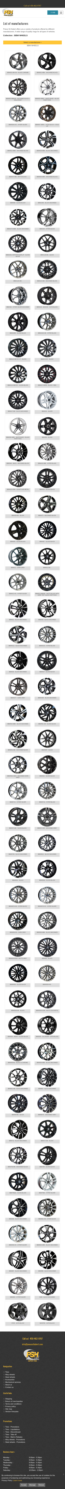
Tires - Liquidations (12, 1429)
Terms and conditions (12, 1404)
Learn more (17, 1480)
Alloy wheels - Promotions (14, 1439)
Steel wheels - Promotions (14, 1442)
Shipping (8, 1399)
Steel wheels (9, 1377)
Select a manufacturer (33, 42)
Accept (23, 1485)
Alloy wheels (9, 1374)
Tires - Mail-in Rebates (13, 1437)
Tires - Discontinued (12, 1432)
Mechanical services (12, 1382)
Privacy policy (10, 1406)
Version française (11, 1411)
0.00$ (52, 12)
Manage (32, 1485)
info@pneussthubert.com (32, 1344)
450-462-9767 (36, 1338)
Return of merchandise (13, 1401)
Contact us (8, 1387)
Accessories (9, 1380)
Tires (6, 1372)
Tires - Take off (10, 1434)
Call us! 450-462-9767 (32, 6)
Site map (8, 1409)
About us (8, 1385)
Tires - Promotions (11, 1427)
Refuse (41, 1485)
